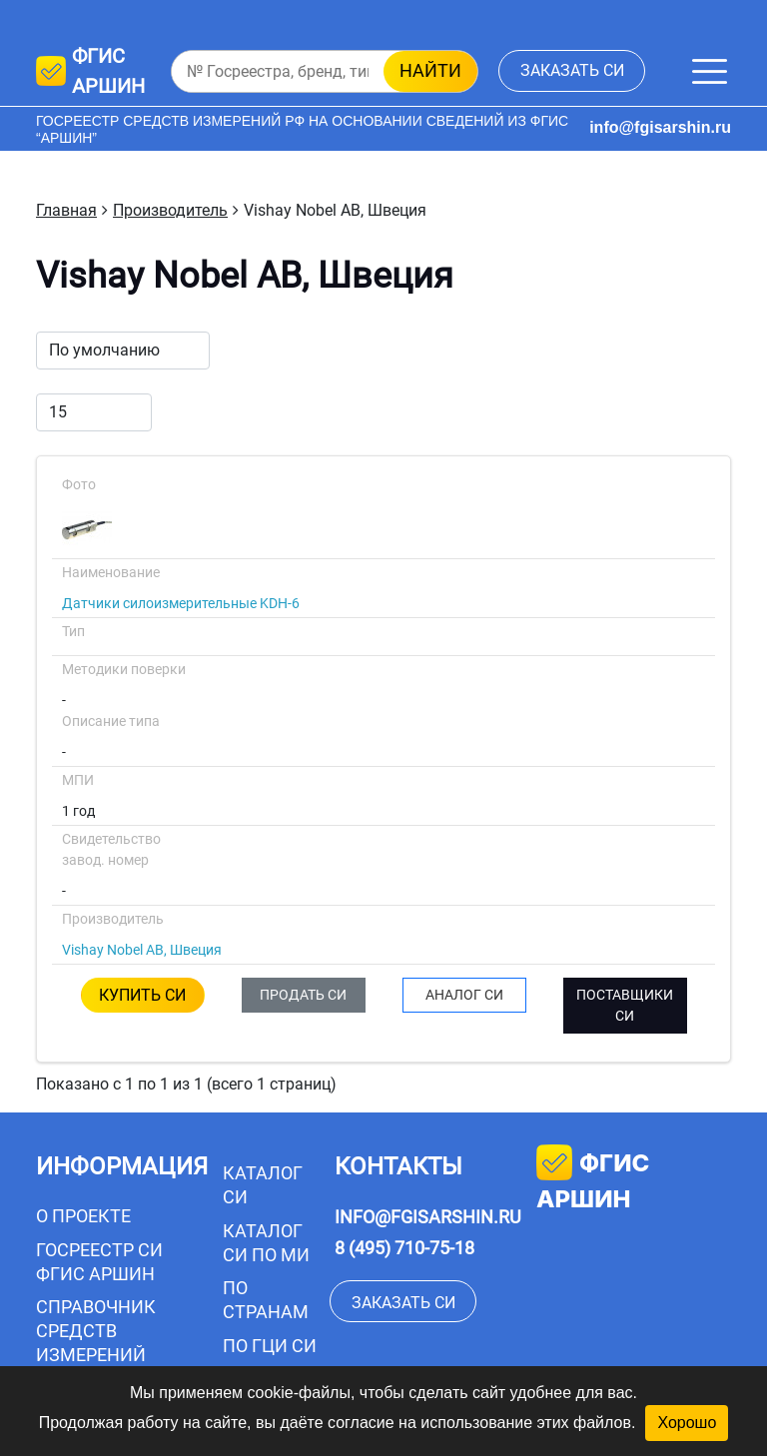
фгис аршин (592, 1178)
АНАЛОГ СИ (464, 995)
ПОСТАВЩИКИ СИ (624, 1005)
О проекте (83, 1215)
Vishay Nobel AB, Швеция (142, 950)
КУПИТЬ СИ (142, 995)
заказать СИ (572, 70)
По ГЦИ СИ (270, 1345)
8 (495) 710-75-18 (404, 1247)
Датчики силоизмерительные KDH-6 (181, 603)
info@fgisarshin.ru (660, 127)
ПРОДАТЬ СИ (303, 995)
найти (430, 70)
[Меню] (709, 71)
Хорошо (686, 1422)
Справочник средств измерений (96, 1330)
